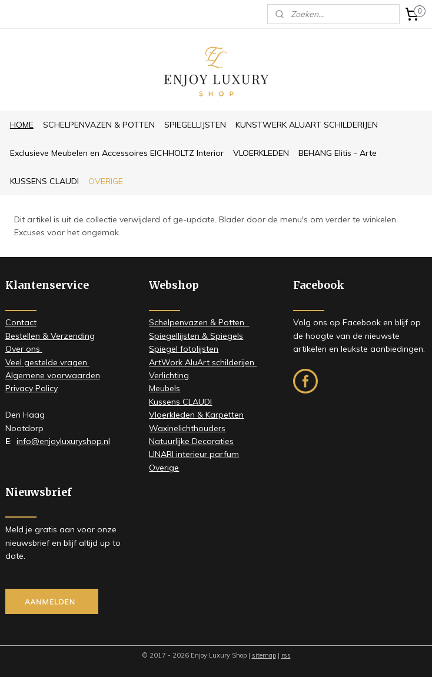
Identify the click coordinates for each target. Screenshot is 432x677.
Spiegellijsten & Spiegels (196, 336)
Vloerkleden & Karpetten (196, 414)
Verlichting (169, 375)
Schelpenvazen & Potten (199, 322)
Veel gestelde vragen (47, 362)
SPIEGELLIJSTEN (195, 124)
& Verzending (67, 336)
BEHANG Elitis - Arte (337, 153)
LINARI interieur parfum (194, 454)
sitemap (264, 655)
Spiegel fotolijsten (183, 348)
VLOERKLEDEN (261, 153)
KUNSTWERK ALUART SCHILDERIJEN (306, 124)
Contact (20, 322)
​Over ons (23, 348)
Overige (164, 467)
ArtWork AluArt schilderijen (203, 362)
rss (286, 655)
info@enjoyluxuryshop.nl (63, 441)
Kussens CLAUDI (180, 401)
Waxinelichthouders (187, 428)
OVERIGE (105, 181)
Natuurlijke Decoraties (191, 441)
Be (10, 336)
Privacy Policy (31, 388)
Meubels (164, 388)
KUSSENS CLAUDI (44, 181)
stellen (27, 336)
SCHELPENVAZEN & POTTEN (99, 124)
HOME (22, 124)
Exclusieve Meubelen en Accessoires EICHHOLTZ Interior (117, 153)
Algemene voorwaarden (52, 375)
